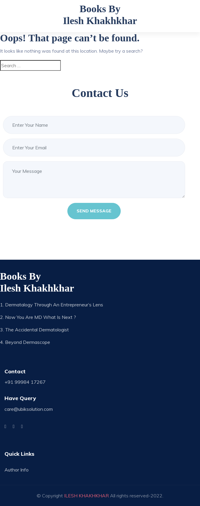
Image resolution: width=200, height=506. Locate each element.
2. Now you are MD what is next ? (38, 317)
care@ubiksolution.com (28, 409)
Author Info (16, 470)
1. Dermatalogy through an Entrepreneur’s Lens (51, 305)
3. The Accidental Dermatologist (34, 330)
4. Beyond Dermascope (25, 342)
